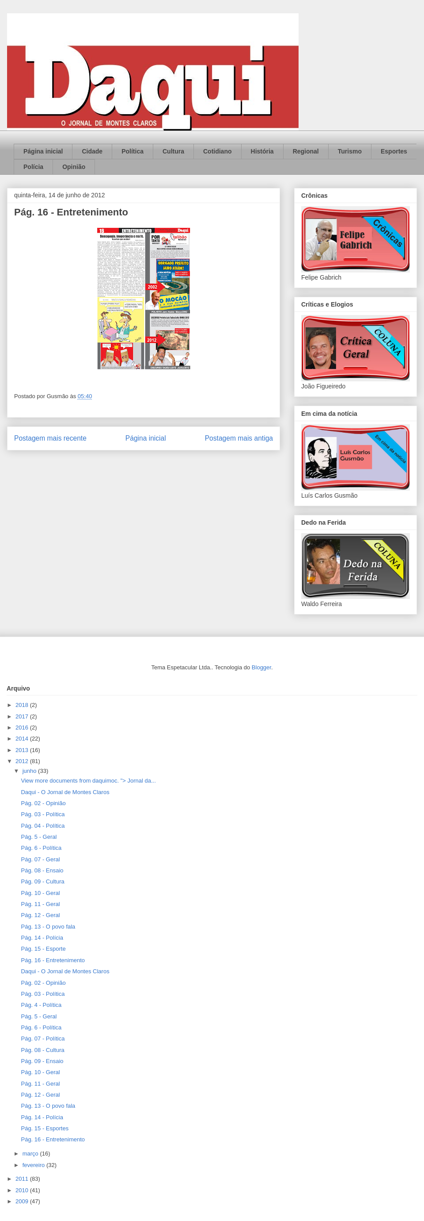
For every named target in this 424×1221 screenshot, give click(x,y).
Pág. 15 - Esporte (43, 948)
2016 (22, 727)
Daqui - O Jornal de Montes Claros (65, 792)
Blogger (261, 667)
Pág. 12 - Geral (40, 915)
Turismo (350, 151)
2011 (22, 1178)
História (262, 151)
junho (30, 771)
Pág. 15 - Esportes (44, 1128)
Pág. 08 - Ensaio (42, 870)
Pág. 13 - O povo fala (48, 926)
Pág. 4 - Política (41, 1005)
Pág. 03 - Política (42, 814)
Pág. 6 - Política (41, 848)
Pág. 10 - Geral (40, 893)
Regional (306, 151)
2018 (22, 705)
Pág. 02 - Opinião (43, 803)
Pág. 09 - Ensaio (42, 1061)
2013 (22, 750)
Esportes (394, 151)
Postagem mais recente (50, 438)
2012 (22, 761)
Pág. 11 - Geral (40, 904)
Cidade (92, 151)
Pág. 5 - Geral (39, 836)
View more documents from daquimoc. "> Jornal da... (88, 780)
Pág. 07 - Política (42, 1038)
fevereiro (34, 1165)
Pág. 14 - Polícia (42, 937)
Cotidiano (217, 151)
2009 (22, 1201)
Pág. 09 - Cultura (42, 881)
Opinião (73, 166)
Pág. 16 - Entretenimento (53, 960)
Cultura (173, 151)
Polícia (33, 166)
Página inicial (43, 151)
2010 (22, 1190)
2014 (22, 738)
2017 (22, 716)
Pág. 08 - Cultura (42, 1050)
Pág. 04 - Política (42, 825)
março (31, 1153)
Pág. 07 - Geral (40, 859)
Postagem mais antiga (239, 438)
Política (132, 151)
